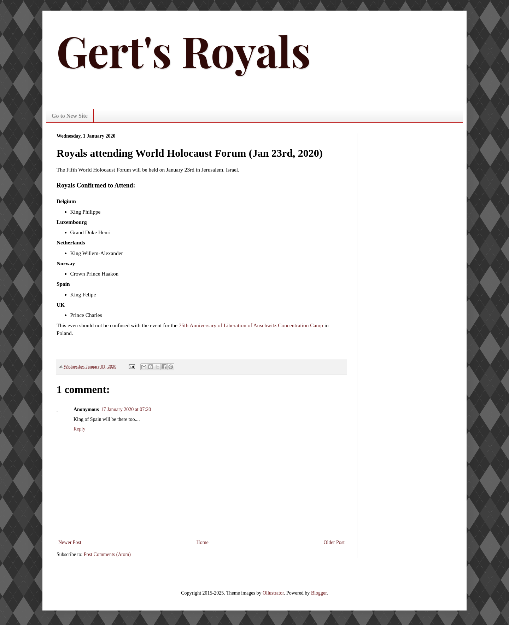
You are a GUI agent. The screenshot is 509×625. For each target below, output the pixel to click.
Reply (79, 429)
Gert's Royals (184, 50)
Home (203, 542)
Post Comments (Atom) (107, 554)
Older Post (334, 542)
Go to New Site (70, 116)
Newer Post (69, 542)
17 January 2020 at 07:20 (126, 409)
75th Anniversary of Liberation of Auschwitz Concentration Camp (251, 325)
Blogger (319, 593)
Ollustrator (273, 593)
